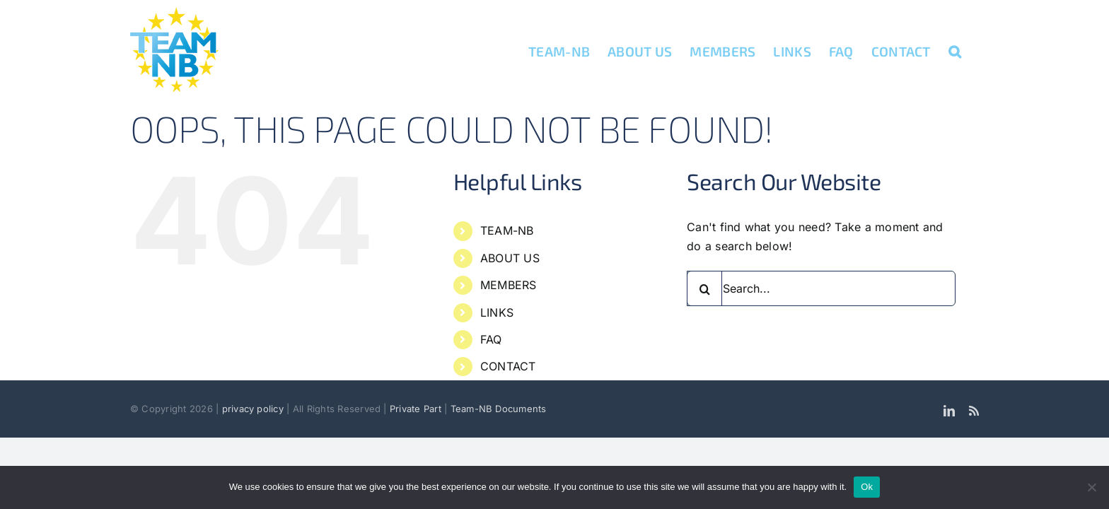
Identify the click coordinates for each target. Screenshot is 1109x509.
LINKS (496, 312)
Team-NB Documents (499, 408)
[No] (1091, 487)
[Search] (704, 288)
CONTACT (508, 366)
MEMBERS (508, 285)
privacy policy (254, 408)
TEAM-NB (507, 230)
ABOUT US (510, 258)
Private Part (415, 408)
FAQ (491, 339)
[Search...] (821, 288)
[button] (972, 51)
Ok (867, 486)
